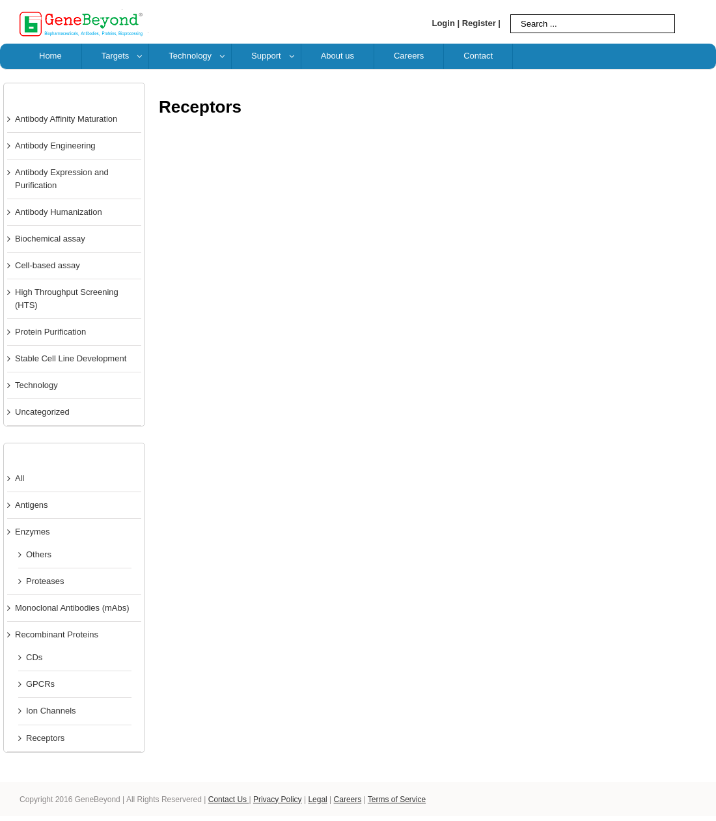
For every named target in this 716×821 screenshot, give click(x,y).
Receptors (45, 738)
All (19, 478)
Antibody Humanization (58, 212)
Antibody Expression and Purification (62, 178)
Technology (36, 385)
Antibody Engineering (55, 145)
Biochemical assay (50, 239)
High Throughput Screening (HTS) (66, 298)
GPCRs (40, 684)
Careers (348, 799)
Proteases (45, 581)
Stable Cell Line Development (70, 358)
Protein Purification (50, 332)
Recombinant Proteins (56, 634)
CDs (34, 657)
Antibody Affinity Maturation (66, 119)
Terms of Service (397, 799)
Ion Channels (51, 711)
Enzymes (32, 531)
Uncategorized (42, 412)
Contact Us (228, 799)
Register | (481, 23)
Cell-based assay (47, 265)
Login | (446, 23)
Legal (317, 799)
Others (38, 554)
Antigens (31, 505)
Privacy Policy (277, 799)
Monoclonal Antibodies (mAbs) (72, 608)
